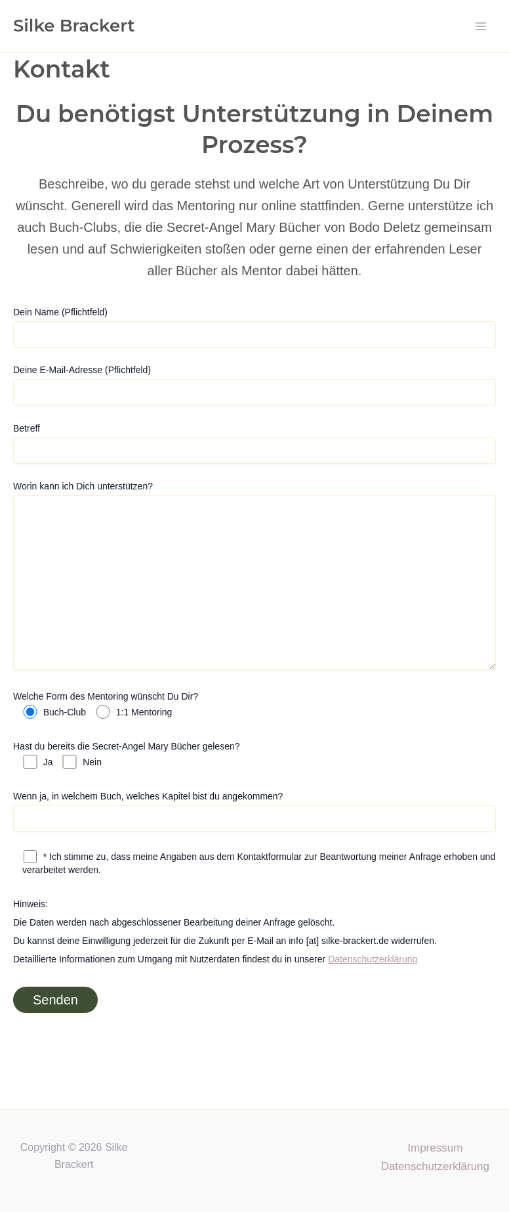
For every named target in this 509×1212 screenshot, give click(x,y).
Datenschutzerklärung (372, 959)
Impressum (434, 1148)
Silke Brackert (73, 25)
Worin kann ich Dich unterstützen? (254, 577)
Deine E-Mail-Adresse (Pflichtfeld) (254, 385)
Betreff (254, 443)
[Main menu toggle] (481, 26)
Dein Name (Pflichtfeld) (254, 327)
